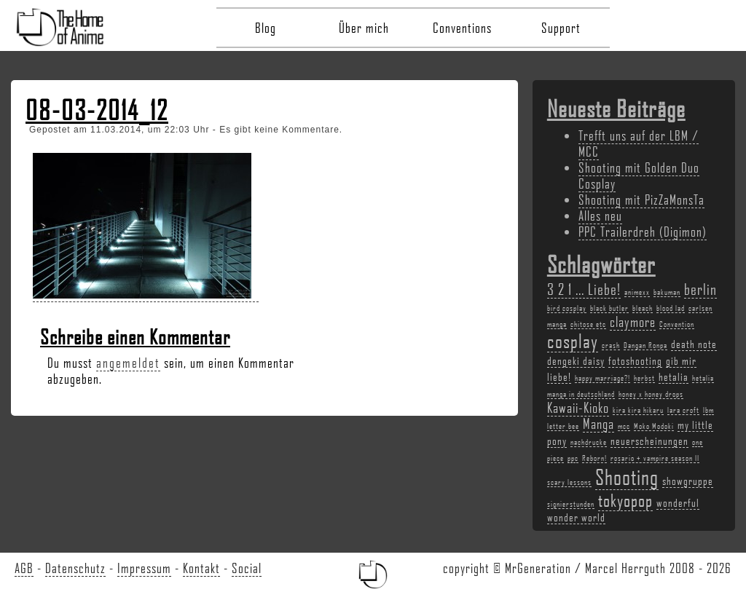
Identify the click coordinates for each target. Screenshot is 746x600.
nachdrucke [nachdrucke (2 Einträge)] (588, 442)
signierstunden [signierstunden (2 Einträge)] (570, 504)
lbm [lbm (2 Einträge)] (708, 410)
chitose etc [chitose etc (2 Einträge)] (588, 324)
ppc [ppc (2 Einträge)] (573, 458)
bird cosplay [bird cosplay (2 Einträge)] (566, 308)
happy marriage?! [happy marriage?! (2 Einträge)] (602, 378)
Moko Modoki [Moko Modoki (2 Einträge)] (654, 426)
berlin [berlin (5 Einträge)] (700, 289)
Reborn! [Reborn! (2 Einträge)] (594, 458)
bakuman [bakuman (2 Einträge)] (666, 292)
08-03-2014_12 (96, 110)
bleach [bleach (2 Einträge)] (642, 308)
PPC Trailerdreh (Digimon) (642, 232)
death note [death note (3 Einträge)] (694, 343)
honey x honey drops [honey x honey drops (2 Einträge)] (651, 394)
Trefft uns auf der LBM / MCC (638, 143)
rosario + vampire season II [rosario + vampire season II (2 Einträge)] (654, 458)
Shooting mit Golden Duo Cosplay (638, 175)
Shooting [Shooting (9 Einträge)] (627, 476)
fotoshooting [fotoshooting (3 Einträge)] (635, 360)
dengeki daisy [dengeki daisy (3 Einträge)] (576, 360)
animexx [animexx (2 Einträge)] (637, 292)
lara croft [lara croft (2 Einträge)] (683, 410)
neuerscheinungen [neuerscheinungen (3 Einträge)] (649, 440)
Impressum (144, 568)
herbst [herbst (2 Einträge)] (644, 378)
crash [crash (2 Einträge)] (611, 345)
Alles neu (600, 216)
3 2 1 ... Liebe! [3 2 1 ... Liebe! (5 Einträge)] (584, 289)
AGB (24, 568)
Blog (265, 28)
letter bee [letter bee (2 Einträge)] (563, 426)
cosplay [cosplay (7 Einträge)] (572, 341)
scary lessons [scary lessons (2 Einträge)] (569, 482)
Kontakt (201, 568)
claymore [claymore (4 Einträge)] (633, 322)
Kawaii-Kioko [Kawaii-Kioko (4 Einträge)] (578, 408)
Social (247, 568)
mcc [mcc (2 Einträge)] (624, 426)
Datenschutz (75, 568)
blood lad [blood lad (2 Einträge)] (670, 308)
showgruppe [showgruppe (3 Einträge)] (687, 480)
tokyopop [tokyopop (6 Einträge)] (625, 499)
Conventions (462, 28)
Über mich (364, 28)
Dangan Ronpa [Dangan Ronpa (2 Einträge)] (645, 345)
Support (561, 28)
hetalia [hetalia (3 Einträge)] (673, 376)
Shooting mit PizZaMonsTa (641, 200)
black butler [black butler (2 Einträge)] (609, 308)
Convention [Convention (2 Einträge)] (676, 324)
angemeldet (128, 363)
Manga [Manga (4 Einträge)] (598, 424)
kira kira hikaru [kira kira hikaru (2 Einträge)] (638, 410)
